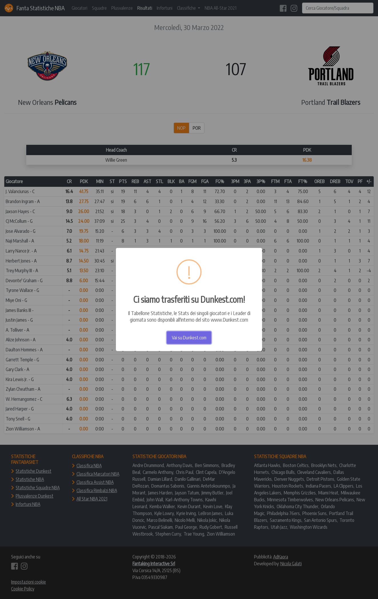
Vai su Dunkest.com (189, 337)
